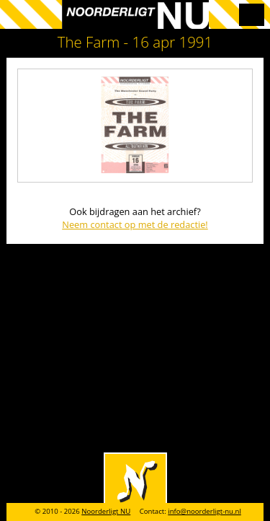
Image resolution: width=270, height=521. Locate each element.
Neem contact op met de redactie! (135, 224)
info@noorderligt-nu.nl (204, 511)
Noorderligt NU (105, 511)
